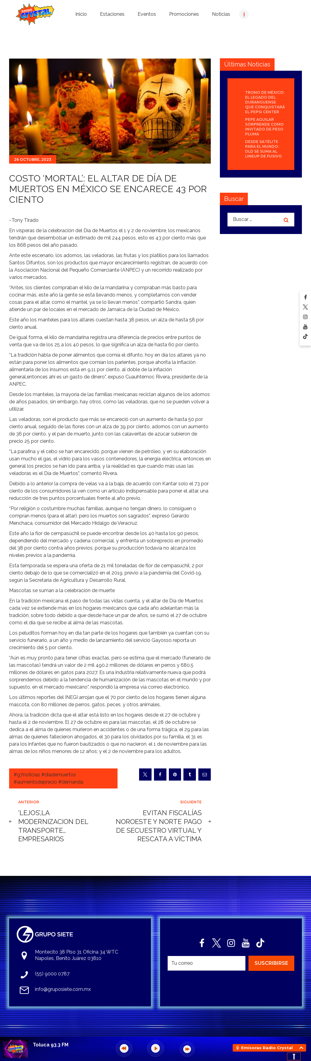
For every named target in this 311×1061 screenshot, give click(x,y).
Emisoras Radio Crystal (267, 1047)
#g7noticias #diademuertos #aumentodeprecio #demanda (48, 778)
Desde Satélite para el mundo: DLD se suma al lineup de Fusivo (263, 148)
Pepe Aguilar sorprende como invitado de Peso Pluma (264, 126)
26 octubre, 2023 (32, 159)
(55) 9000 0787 (52, 974)
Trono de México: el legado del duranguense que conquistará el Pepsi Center (265, 102)
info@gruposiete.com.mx (63, 989)
